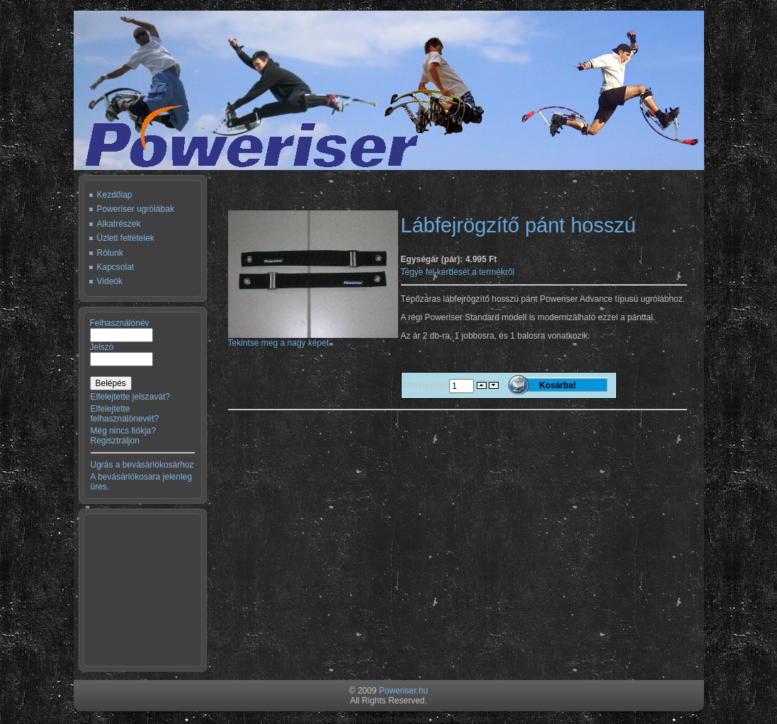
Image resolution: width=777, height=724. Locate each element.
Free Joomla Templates (320, 719)
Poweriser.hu (403, 691)
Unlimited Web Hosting (457, 719)
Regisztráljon (115, 441)
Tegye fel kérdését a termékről (458, 272)
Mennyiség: (427, 385)
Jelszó (102, 347)
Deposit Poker (390, 719)
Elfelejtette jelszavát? (131, 397)
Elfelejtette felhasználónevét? (125, 414)
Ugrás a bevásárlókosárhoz (142, 465)
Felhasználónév (119, 323)
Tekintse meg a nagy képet (313, 339)
